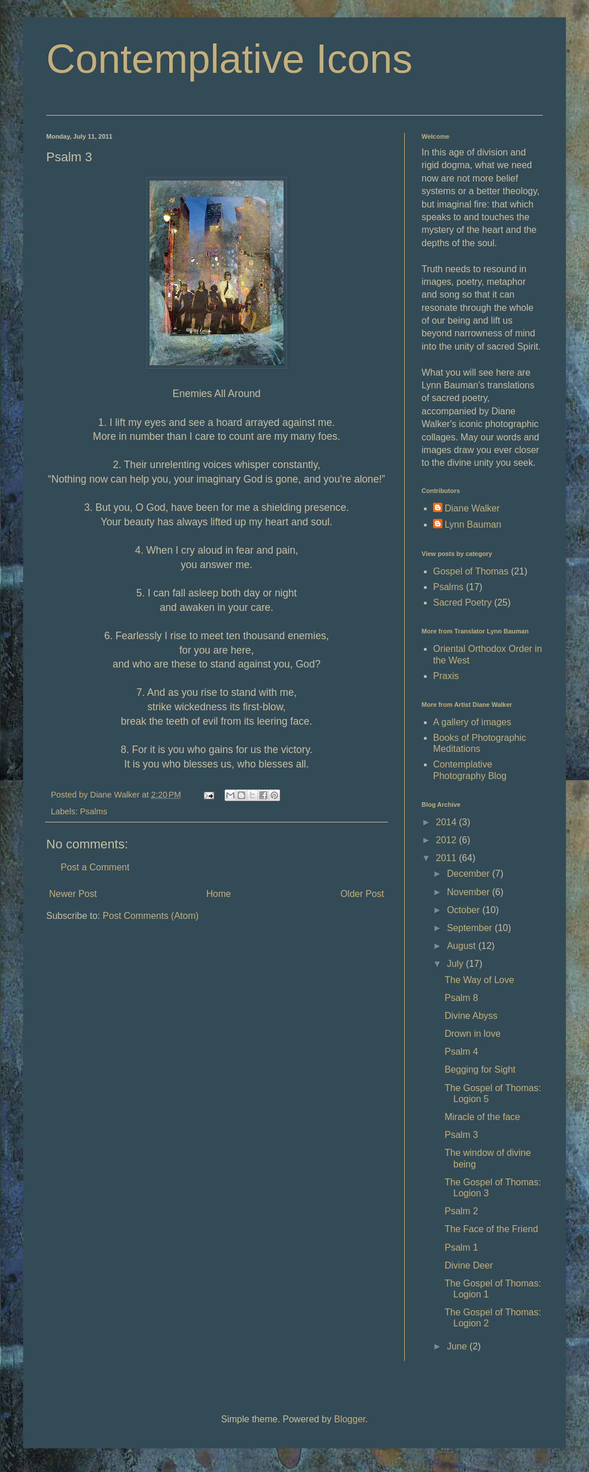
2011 (447, 858)
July (456, 964)
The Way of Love (479, 980)
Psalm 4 (461, 1051)
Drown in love (473, 1034)
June (458, 1346)
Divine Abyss (471, 1016)
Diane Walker (472, 508)
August (462, 946)
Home (218, 894)
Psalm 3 (461, 1135)
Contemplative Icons (229, 58)
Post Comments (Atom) (151, 916)
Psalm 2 (461, 1211)
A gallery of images (472, 722)
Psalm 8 (461, 998)
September (471, 928)
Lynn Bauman (473, 524)
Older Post (362, 894)
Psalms (93, 811)
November (469, 892)
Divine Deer (469, 1265)
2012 (447, 840)
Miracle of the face (482, 1117)
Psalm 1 (461, 1247)
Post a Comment (95, 867)
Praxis (445, 676)
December (469, 873)
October (464, 910)
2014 (447, 822)
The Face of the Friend (491, 1229)
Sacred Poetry (462, 602)
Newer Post (73, 894)
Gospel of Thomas (470, 571)
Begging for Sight (480, 1069)
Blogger (349, 1419)
